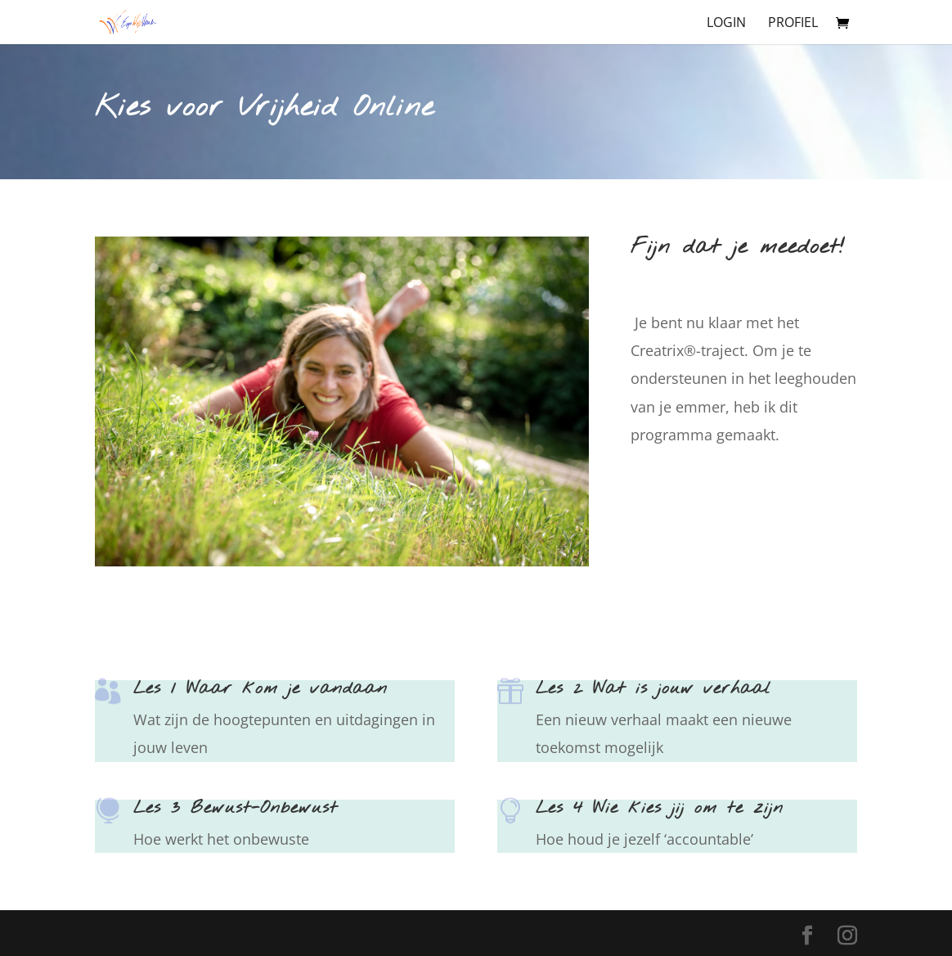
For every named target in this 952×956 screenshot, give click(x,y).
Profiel (793, 23)
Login (726, 23)
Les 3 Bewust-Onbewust (235, 807)
